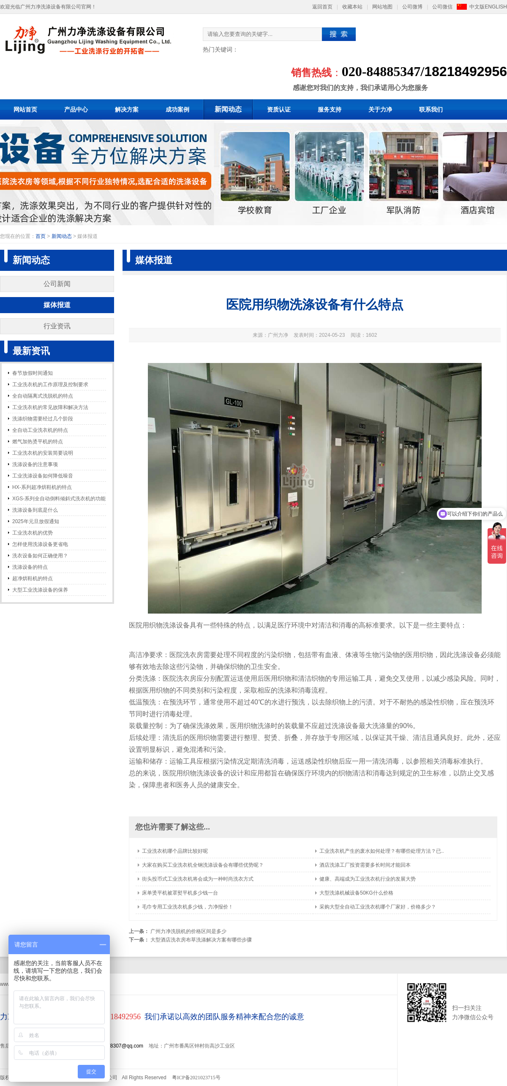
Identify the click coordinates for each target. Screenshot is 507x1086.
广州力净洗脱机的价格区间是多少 (188, 931)
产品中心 (76, 109)
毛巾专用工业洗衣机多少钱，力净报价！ (187, 907)
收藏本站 (352, 7)
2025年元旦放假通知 (35, 521)
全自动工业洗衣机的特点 (40, 430)
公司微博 (412, 7)
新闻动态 (228, 109)
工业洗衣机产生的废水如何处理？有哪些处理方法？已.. (381, 851)
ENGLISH (496, 7)
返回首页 (322, 7)
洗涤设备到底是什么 (35, 510)
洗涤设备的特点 (30, 567)
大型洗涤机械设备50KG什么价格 (356, 893)
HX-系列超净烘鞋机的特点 (42, 487)
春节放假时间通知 (32, 373)
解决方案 (127, 109)
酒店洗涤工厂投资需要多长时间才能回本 (365, 865)
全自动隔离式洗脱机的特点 (42, 396)
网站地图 (382, 7)
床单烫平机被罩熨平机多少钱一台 (180, 893)
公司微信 (442, 7)
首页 (40, 236)
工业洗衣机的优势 (32, 533)
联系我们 (431, 109)
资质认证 (279, 109)
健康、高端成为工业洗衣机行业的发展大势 (367, 879)
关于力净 (380, 109)
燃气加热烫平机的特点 (37, 442)
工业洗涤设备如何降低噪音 (42, 476)
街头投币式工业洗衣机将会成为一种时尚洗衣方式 (198, 879)
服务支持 (329, 109)
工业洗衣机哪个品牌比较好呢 (175, 851)
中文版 (477, 7)
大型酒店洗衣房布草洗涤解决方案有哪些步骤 (201, 940)
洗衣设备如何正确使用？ (40, 556)
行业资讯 (57, 326)
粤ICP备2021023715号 (196, 1078)
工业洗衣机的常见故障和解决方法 (50, 407)
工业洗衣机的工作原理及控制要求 (50, 384)
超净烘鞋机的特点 (32, 578)
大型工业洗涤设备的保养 (40, 590)
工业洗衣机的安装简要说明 (42, 453)
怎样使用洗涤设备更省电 (40, 544)
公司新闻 (57, 283)
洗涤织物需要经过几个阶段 (42, 419)
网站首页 (25, 109)
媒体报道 (57, 304)
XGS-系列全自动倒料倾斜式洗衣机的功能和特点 (59, 500)
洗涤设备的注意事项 (35, 464)
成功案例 (177, 109)
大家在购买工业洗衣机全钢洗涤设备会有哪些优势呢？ (203, 865)
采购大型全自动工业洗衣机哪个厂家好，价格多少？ (377, 907)
